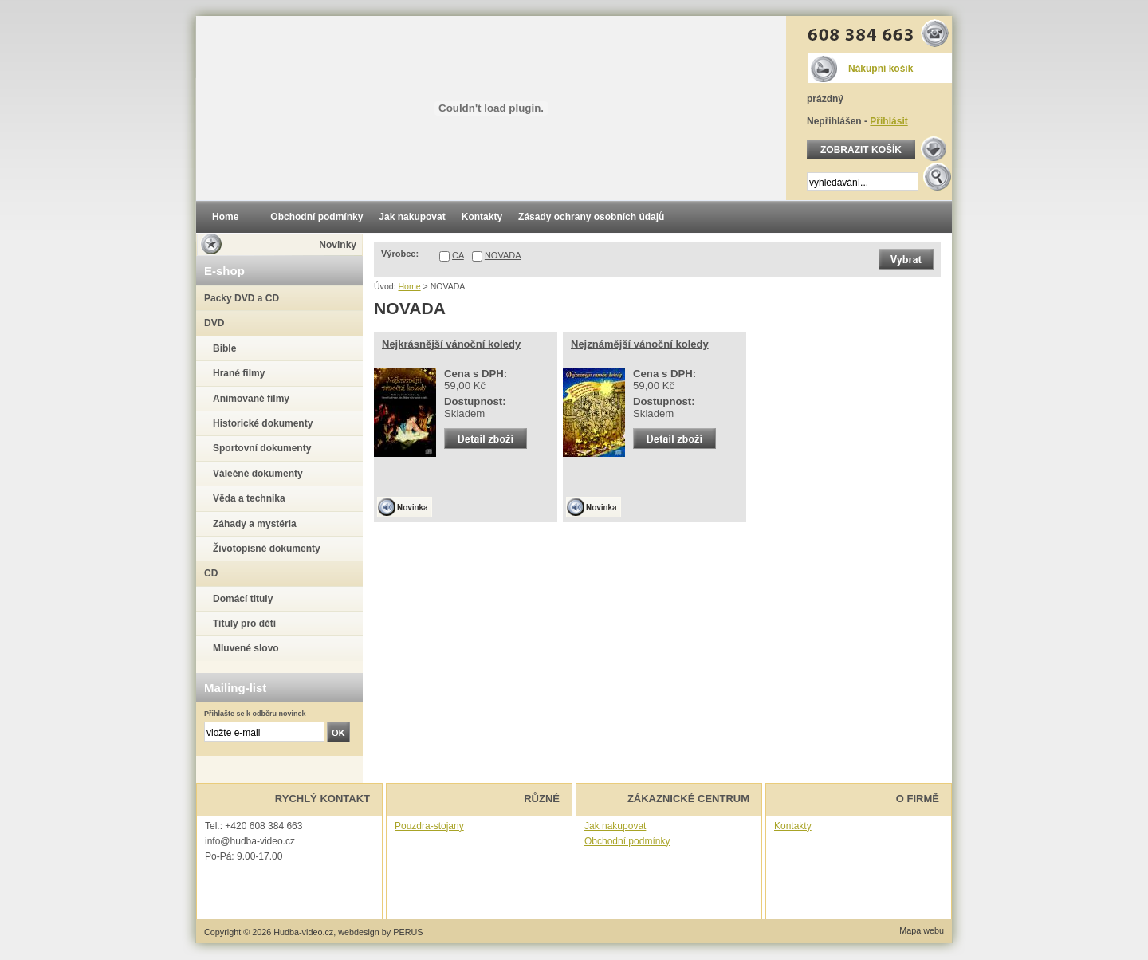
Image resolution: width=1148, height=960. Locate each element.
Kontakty (793, 826)
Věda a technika (249, 498)
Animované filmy (251, 398)
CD (211, 573)
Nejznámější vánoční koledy (640, 344)
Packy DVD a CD (241, 298)
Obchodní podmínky (627, 841)
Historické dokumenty (263, 423)
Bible (224, 348)
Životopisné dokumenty (266, 548)
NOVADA (503, 255)
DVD (214, 323)
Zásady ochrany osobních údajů (591, 216)
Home (409, 286)
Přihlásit (888, 121)
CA (458, 255)
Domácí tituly (243, 598)
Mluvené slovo (246, 648)
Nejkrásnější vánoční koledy (451, 344)
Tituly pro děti (244, 623)
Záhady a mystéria (255, 523)
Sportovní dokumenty (262, 448)
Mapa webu (921, 930)
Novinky (337, 244)
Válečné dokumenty (258, 473)
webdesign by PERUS (380, 932)
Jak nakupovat (615, 826)
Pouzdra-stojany (429, 826)
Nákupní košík (880, 68)
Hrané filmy (239, 373)
